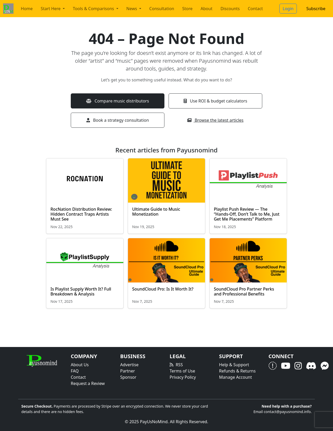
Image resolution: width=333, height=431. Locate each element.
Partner (127, 371)
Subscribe (315, 8)
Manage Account (235, 377)
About (206, 8)
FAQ (75, 371)
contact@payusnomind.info (287, 411)
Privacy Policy (183, 377)
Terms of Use (182, 371)
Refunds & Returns (237, 371)
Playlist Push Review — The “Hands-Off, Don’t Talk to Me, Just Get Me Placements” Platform (246, 214)
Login (288, 8)
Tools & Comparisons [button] (94, 8)
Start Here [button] (51, 8)
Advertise (129, 365)
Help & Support (234, 365)
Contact (255, 8)
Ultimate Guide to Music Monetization (156, 211)
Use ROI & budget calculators (215, 101)
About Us (80, 365)
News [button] (132, 8)
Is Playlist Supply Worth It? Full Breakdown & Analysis (80, 291)
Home (27, 8)
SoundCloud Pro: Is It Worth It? (163, 289)
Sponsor (128, 377)
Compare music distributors (117, 101)
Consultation (161, 8)
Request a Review (88, 383)
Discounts (230, 8)
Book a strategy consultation (117, 120)
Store (187, 8)
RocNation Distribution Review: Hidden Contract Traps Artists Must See (81, 214)
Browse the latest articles (215, 120)
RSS (179, 365)
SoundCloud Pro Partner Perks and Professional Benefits (244, 291)
